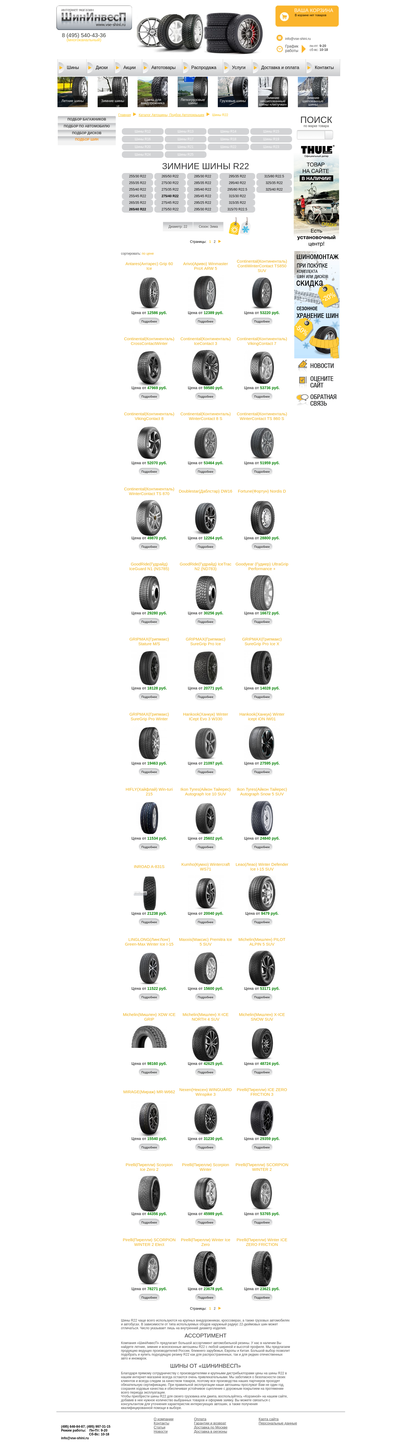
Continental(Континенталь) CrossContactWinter (149, 341)
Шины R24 (143, 154)
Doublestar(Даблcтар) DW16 (205, 491)
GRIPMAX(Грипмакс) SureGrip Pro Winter (149, 716)
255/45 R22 (137, 196)
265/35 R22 (137, 203)
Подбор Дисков (86, 133)
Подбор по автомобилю (87, 126)
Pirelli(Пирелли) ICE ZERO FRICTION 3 (262, 1092)
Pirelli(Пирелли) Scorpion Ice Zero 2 (149, 1167)
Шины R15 (271, 131)
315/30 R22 (237, 196)
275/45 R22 (169, 203)
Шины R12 (143, 131)
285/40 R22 (202, 189)
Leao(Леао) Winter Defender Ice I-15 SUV (262, 866)
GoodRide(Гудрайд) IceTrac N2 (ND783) (206, 566)
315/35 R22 (237, 203)
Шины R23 (271, 147)
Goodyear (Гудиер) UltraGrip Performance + (261, 566)
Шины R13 (185, 131)
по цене (148, 254)
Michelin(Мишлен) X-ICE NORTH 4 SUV (206, 1016)
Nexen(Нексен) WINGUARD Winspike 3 (205, 1092)
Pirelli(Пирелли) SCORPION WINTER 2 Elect (149, 1242)
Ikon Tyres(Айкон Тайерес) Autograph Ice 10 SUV (205, 791)
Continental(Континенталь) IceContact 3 (205, 341)
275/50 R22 (169, 209)
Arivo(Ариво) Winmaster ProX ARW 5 (205, 266)
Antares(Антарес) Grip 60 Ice (149, 266)
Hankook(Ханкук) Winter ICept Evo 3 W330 (205, 716)
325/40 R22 (274, 189)
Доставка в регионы (210, 1431)
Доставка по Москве (211, 1427)
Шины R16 (143, 139)
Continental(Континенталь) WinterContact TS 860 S (262, 416)
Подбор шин (86, 139)
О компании (164, 1419)
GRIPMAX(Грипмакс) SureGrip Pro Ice (205, 641)
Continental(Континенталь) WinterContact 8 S (205, 416)
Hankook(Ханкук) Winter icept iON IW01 (261, 716)
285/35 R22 (202, 183)
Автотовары (159, 67)
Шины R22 (228, 147)
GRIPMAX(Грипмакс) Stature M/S (149, 641)
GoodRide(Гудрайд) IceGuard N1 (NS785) (149, 566)
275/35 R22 (169, 189)
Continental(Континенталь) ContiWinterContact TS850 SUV (262, 266)
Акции (125, 67)
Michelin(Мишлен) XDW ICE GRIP (149, 1016)
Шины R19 (271, 139)
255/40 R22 (137, 189)
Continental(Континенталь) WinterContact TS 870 (149, 491)
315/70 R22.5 (237, 209)
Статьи (159, 1427)
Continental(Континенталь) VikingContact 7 (262, 341)
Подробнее (149, 321)
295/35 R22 (237, 176)
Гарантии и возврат (210, 1423)
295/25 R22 (202, 203)
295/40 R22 (237, 183)
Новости (160, 1431)
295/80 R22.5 (237, 189)
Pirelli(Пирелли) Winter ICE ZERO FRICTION (262, 1242)
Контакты (320, 67)
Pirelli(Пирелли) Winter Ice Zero (205, 1242)
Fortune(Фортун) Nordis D (262, 491)
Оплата (200, 1419)
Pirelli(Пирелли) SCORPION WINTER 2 (261, 1167)
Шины (69, 67)
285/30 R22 (202, 176)
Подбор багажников (86, 119)
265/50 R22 (169, 176)
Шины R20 (143, 147)
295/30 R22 (202, 209)
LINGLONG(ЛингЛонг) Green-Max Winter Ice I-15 (149, 941)
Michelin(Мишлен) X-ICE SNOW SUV (262, 1016)
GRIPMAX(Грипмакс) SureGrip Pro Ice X (262, 641)
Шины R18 (228, 139)
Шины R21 (185, 147)
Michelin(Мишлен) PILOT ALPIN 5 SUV (261, 941)
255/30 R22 (137, 176)
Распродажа (199, 67)
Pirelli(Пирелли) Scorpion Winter (205, 1167)
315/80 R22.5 (274, 176)
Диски (97, 67)
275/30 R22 (169, 183)
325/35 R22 (274, 183)
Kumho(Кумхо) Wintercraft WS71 (205, 866)
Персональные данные (278, 1423)
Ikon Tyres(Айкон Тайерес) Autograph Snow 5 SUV (262, 791)
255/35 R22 (137, 183)
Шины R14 (228, 131)
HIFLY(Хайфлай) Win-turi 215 (149, 791)
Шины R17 (185, 139)
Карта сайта (269, 1419)
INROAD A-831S (149, 866)
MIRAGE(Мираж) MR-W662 (149, 1091)
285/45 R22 (202, 196)
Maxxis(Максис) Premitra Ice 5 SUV (205, 941)
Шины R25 (185, 154)
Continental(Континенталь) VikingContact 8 (149, 416)
